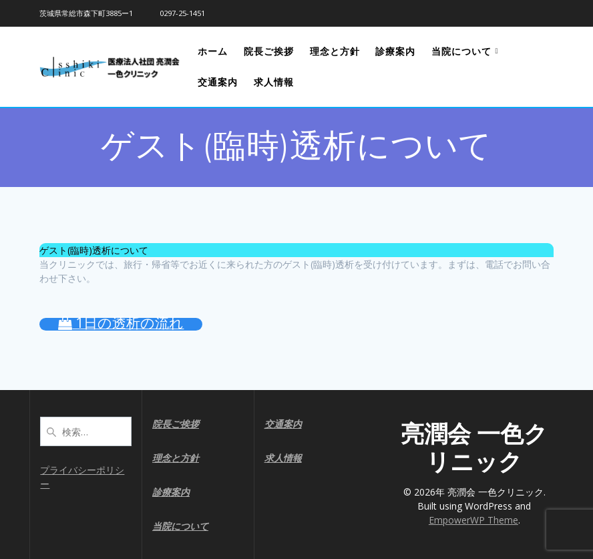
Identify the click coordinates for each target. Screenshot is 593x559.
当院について (461, 51)
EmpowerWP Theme (473, 520)
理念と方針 (335, 51)
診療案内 (395, 51)
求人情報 (274, 81)
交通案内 (218, 81)
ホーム (213, 51)
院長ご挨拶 (269, 51)
